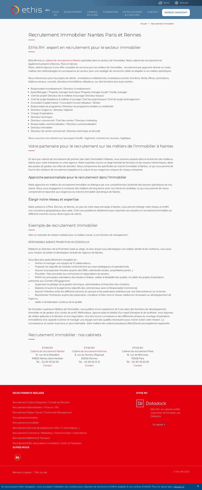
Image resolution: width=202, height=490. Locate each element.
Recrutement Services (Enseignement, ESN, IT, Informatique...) (46, 428)
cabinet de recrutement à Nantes (63, 60)
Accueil (143, 23)
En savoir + (159, 424)
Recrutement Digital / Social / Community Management (42, 412)
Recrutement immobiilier (26, 422)
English (184, 3)
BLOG (166, 3)
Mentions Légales (22, 472)
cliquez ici (179, 486)
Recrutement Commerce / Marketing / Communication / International (50, 433)
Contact (152, 12)
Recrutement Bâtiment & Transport (31, 438)
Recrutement (73, 12)
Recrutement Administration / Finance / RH (36, 407)
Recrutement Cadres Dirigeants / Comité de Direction (41, 402)
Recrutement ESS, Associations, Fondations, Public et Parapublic (47, 443)
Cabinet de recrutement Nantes (47, 351)
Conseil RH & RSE (92, 14)
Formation (110, 12)
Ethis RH (55, 14)
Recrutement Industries (25, 417)
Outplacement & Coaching (132, 14)
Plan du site (41, 472)
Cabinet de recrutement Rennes (89, 351)
